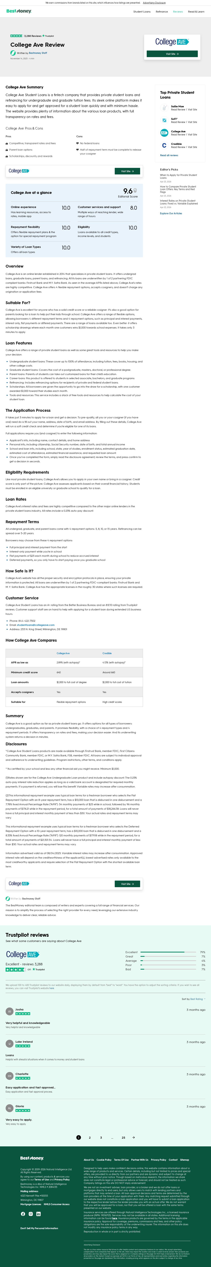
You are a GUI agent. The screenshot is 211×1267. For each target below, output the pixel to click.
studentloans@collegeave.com (36, 625)
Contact (173, 1159)
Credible (107, 653)
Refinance (162, 11)
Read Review (178, 109)
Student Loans (142, 11)
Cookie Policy (104, 1159)
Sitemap (184, 1159)
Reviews (178, 11)
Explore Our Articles (171, 213)
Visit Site (192, 109)
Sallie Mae (177, 106)
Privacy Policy (158, 1159)
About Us (89, 1159)
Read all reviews (169, 155)
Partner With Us (139, 1159)
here (51, 988)
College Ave (63, 653)
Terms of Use (136, 1256)
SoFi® (174, 118)
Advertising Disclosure (154, 2)
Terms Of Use (121, 1159)
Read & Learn (196, 11)
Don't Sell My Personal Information (39, 1228)
